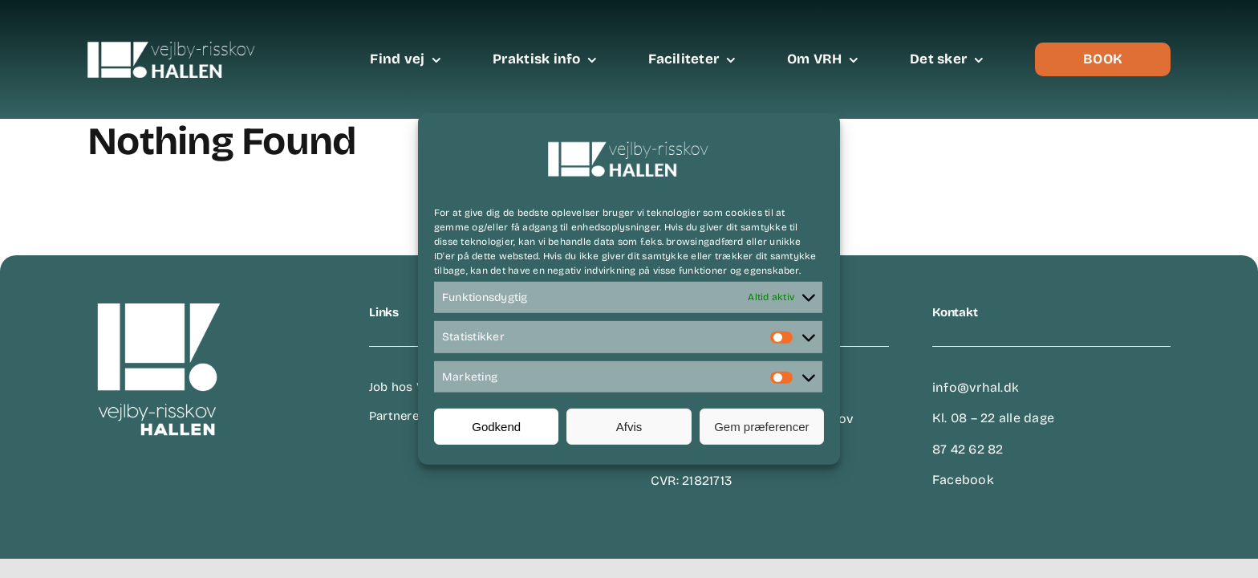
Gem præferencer (761, 427)
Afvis (629, 427)
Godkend (496, 427)
